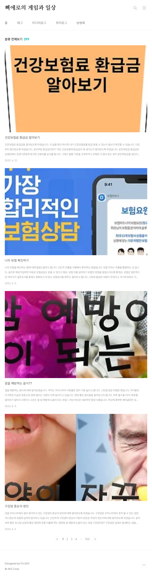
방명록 (81, 23)
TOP (144, 565)
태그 (20, 23)
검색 (135, 8)
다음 (95, 539)
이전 (57, 539)
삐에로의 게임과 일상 (30, 8)
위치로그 (61, 23)
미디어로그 (39, 23)
